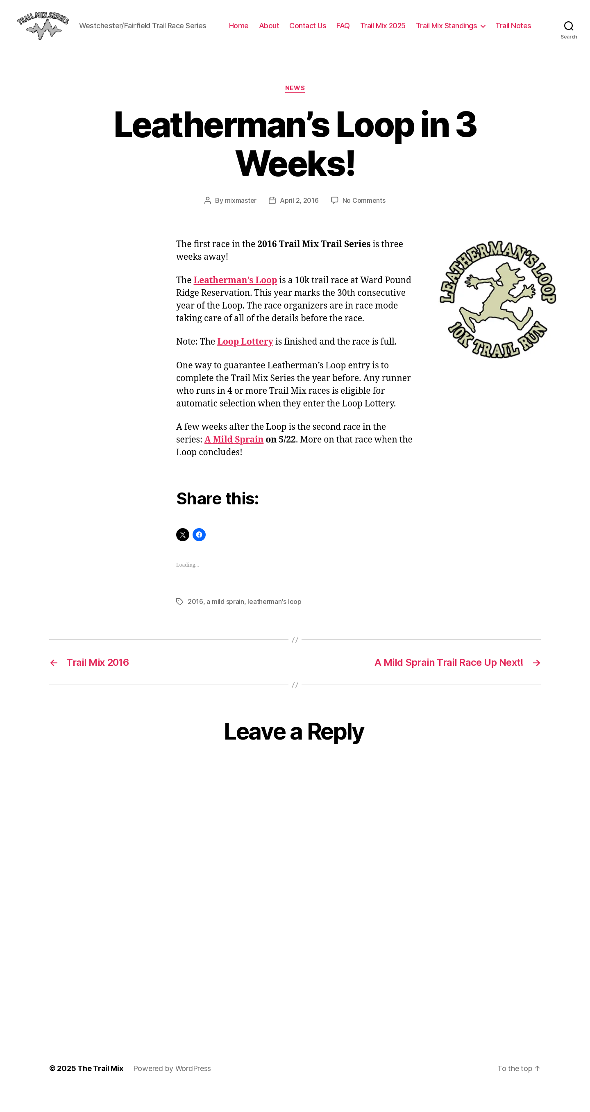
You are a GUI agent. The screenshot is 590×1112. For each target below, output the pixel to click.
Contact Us (354, 30)
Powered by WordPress (172, 1089)
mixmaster (241, 221)
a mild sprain (225, 622)
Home (285, 30)
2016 (195, 622)
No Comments (364, 221)
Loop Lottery (245, 362)
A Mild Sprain (233, 460)
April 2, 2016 (299, 221)
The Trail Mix (100, 1089)
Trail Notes (513, 42)
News (295, 109)
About (315, 30)
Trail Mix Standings (492, 30)
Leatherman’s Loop (235, 300)
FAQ (389, 30)
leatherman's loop (274, 622)
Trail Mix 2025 (429, 30)
